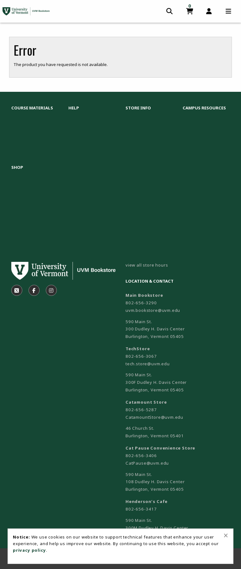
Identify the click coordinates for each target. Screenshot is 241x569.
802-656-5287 (141, 409)
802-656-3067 (141, 356)
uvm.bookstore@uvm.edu (153, 310)
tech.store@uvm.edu (148, 364)
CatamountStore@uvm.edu (154, 417)
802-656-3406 (141, 455)
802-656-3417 (141, 509)
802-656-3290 (141, 303)
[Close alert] (225, 535)
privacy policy (29, 550)
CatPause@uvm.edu (147, 463)
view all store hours (147, 265)
